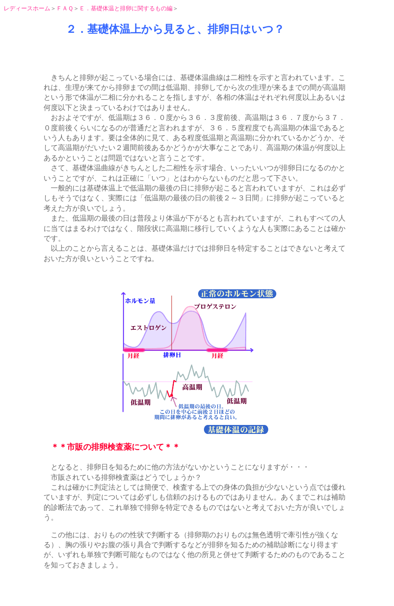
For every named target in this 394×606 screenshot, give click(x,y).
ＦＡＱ (64, 8)
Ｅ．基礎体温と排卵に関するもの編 (126, 8)
